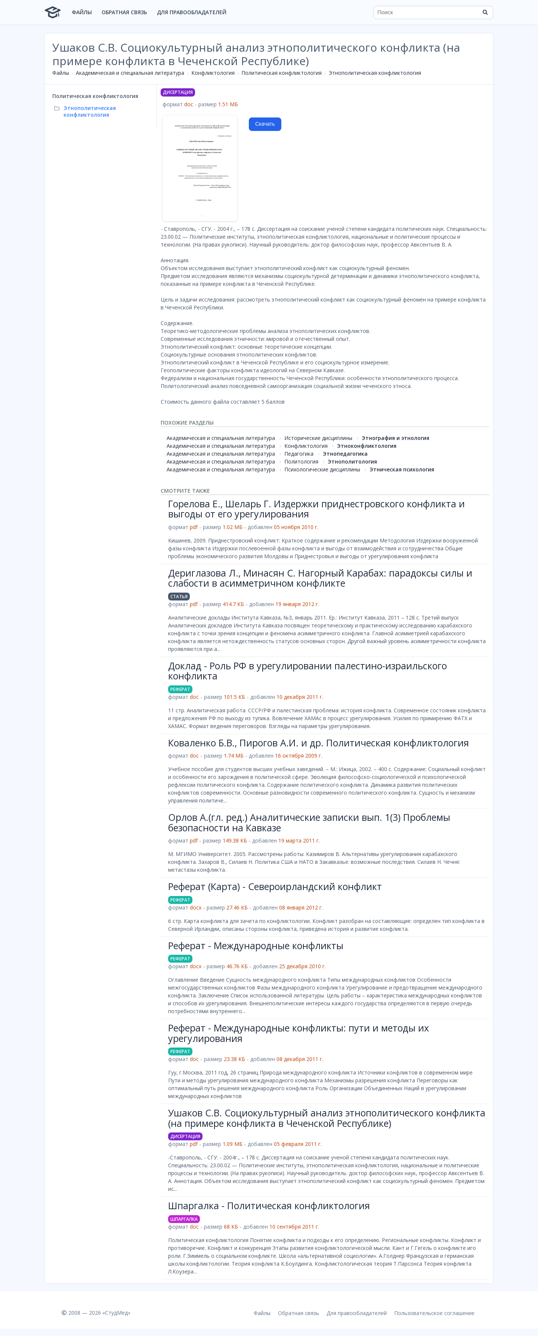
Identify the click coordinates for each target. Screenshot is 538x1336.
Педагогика (298, 453)
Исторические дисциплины (318, 437)
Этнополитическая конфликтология (375, 72)
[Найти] (485, 12)
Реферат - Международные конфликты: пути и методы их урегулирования (298, 1033)
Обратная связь (124, 12)
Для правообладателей (191, 12)
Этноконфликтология (366, 445)
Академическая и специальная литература (130, 72)
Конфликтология (213, 72)
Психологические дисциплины (322, 469)
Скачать (265, 124)
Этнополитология (352, 461)
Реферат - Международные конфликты (255, 945)
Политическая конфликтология (281, 72)
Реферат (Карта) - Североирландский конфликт (275, 886)
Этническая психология (402, 469)
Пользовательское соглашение (434, 1313)
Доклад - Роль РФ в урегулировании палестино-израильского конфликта (307, 670)
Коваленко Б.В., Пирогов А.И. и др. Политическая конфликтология (318, 742)
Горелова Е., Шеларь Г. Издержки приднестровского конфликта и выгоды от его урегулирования (316, 508)
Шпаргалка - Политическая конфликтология (269, 1205)
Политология (301, 461)
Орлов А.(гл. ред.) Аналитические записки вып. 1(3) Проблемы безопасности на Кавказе (309, 822)
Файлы (82, 12)
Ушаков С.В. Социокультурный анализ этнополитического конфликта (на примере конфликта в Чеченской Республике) (326, 1117)
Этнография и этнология (395, 437)
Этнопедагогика (345, 453)
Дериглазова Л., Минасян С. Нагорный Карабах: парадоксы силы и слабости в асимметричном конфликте (320, 578)
